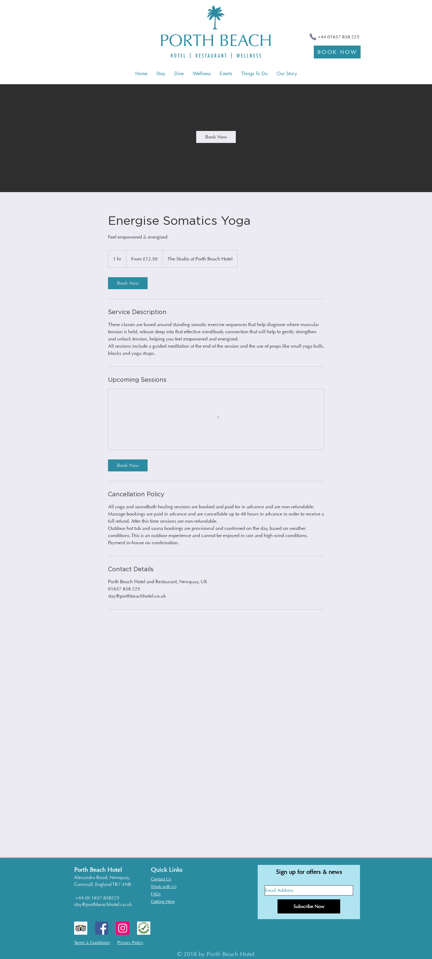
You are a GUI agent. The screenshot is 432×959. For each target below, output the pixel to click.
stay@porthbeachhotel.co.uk (103, 904)
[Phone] (312, 36)
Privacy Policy (130, 942)
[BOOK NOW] (337, 52)
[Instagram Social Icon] (122, 928)
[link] (216, 137)
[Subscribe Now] (309, 906)
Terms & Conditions (92, 942)
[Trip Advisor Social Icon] (80, 928)
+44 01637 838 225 (338, 37)
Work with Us (163, 886)
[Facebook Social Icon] (101, 928)
